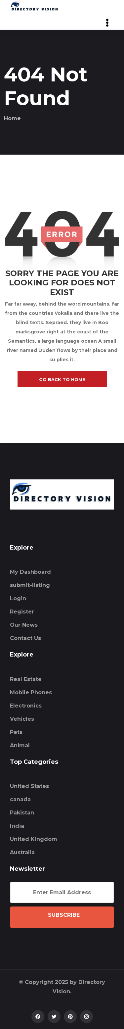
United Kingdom (33, 839)
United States (29, 786)
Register (22, 612)
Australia (22, 852)
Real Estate (26, 679)
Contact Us (25, 638)
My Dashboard (30, 572)
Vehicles (22, 719)
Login (18, 598)
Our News (24, 625)
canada (20, 799)
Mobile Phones (31, 692)
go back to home (62, 379)
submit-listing (30, 585)
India (17, 826)
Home (12, 118)
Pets (16, 732)
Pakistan (22, 812)
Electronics (26, 706)
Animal (20, 745)
